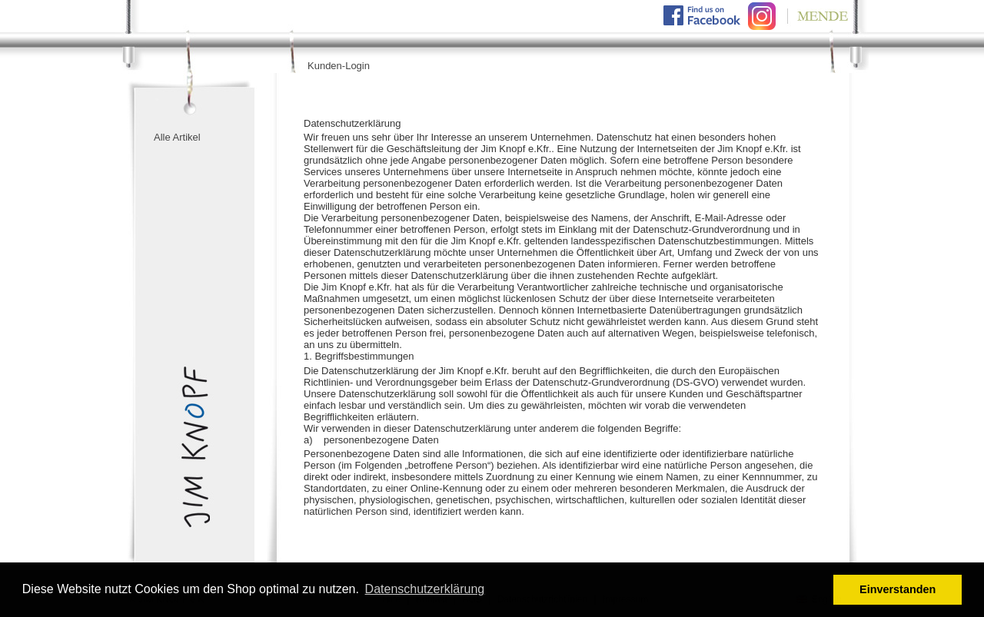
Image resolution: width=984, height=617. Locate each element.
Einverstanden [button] (897, 589)
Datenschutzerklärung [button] (425, 588)
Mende (814, 15)
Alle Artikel (177, 137)
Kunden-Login (339, 65)
